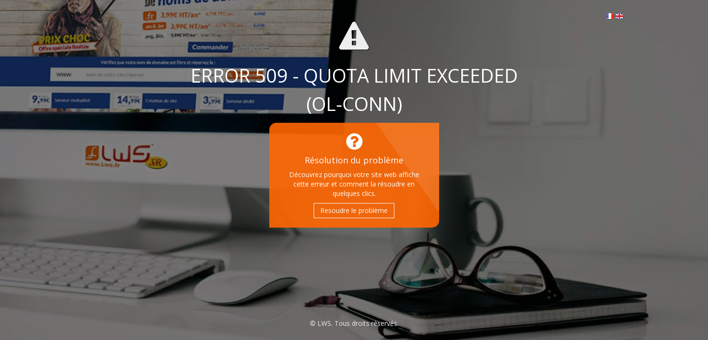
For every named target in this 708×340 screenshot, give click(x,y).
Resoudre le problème (354, 210)
